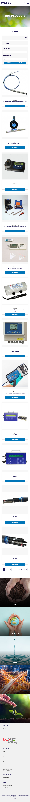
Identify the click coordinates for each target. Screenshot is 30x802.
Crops (4, 761)
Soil (3, 756)
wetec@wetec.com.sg (7, 787)
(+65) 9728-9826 (6, 777)
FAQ (4, 731)
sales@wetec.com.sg (7, 785)
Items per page (7, 55)
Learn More (15, 106)
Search (9, 63)
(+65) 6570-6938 (6, 779)
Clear (21, 63)
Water (4, 751)
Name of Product (7, 48)
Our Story (5, 728)
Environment (5, 753)
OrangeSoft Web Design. (15, 796)
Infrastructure (5, 758)
